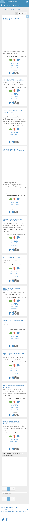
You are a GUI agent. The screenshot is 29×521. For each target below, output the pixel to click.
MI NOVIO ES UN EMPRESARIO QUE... (13, 321)
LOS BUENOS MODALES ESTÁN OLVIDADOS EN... (13, 111)
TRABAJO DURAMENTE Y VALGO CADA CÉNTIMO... (13, 354)
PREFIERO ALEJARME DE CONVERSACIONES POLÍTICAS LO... (14, 150)
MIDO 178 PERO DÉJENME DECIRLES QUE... (11, 289)
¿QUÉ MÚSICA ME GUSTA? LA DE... (14, 258)
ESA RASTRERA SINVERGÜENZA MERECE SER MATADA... (13, 220)
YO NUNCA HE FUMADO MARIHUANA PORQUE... (11, 19)
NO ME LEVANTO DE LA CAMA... (13, 80)
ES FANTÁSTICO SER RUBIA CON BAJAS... (13, 422)
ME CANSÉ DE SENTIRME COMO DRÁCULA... (13, 386)
